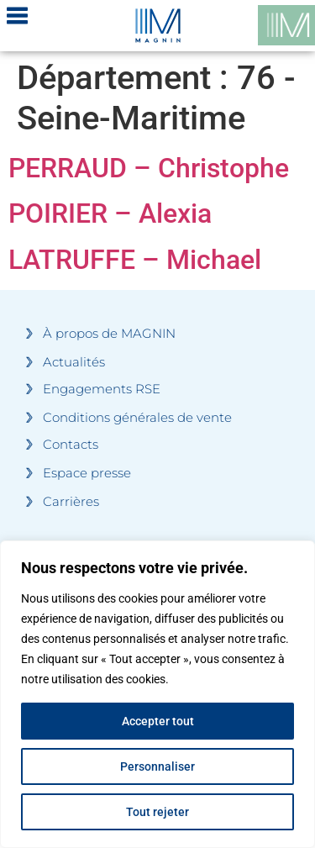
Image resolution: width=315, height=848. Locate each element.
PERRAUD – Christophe (148, 168)
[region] (157, 694)
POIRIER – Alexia (110, 213)
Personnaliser (157, 766)
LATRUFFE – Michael (134, 260)
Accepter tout (158, 721)
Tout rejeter (157, 812)
